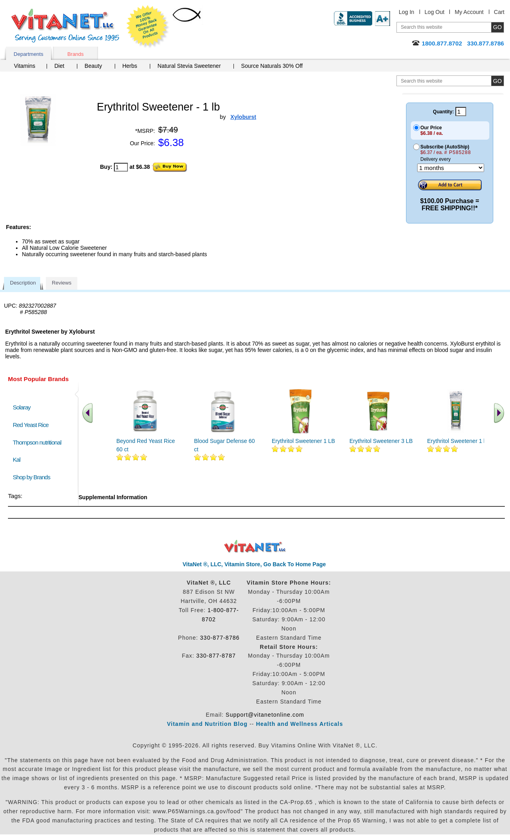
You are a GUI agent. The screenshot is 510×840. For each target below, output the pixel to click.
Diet (59, 66)
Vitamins (24, 66)
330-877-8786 (219, 637)
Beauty (93, 66)
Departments (28, 54)
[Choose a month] (450, 168)
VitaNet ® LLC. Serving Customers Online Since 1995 (65, 26)
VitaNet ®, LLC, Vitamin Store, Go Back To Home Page (254, 564)
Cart (499, 12)
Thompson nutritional (37, 442)
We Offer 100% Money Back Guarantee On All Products (148, 27)
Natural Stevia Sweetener (189, 66)
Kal (16, 459)
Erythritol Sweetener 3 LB (381, 441)
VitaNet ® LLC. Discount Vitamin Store (255, 546)
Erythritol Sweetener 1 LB (303, 441)
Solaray (21, 407)
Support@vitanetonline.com (265, 715)
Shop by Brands (33, 477)
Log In (406, 12)
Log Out (435, 12)
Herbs (129, 66)
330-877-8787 (216, 655)
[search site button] (497, 81)
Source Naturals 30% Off (272, 66)
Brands (75, 54)
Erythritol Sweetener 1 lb (457, 441)
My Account (469, 12)
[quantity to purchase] (121, 167)
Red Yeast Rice (31, 424)
